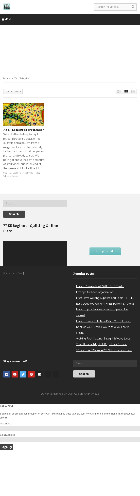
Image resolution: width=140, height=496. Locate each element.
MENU (7, 19)
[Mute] (57, 296)
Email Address (7, 478)
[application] (35, 282)
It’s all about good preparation (23, 129)
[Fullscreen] (62, 296)
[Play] (7, 296)
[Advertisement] (70, 49)
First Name (5, 467)
